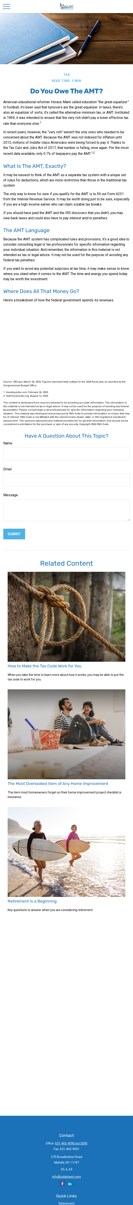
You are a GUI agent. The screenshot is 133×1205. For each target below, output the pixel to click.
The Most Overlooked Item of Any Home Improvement (58, 783)
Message (10, 495)
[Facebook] (62, 1183)
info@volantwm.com (66, 1176)
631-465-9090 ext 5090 (71, 1143)
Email (7, 469)
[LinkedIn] (70, 1183)
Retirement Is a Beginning (32, 901)
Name (7, 443)
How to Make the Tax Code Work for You (44, 666)
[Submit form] (14, 534)
